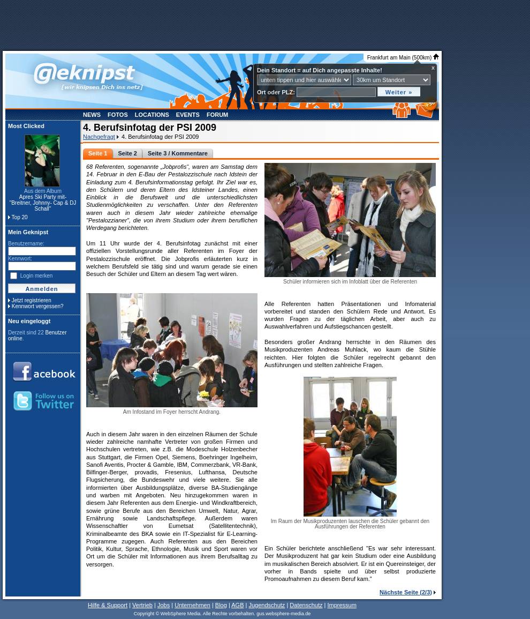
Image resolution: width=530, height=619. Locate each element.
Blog (221, 605)
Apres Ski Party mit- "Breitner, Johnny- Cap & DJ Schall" (43, 203)
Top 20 (20, 217)
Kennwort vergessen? (38, 306)
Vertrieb (142, 605)
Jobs (163, 605)
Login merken (36, 276)
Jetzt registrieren (31, 300)
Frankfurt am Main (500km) (403, 58)
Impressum (341, 605)
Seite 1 (97, 153)
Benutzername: (26, 244)
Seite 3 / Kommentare (178, 153)
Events (188, 114)
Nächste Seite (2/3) (406, 592)
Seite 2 (127, 153)
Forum (217, 114)
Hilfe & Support (107, 605)
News (92, 114)
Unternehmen (192, 605)
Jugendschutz (266, 605)
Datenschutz (306, 605)
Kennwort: (20, 259)
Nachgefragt (99, 136)
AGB (237, 605)
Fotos (118, 114)
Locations (152, 114)
